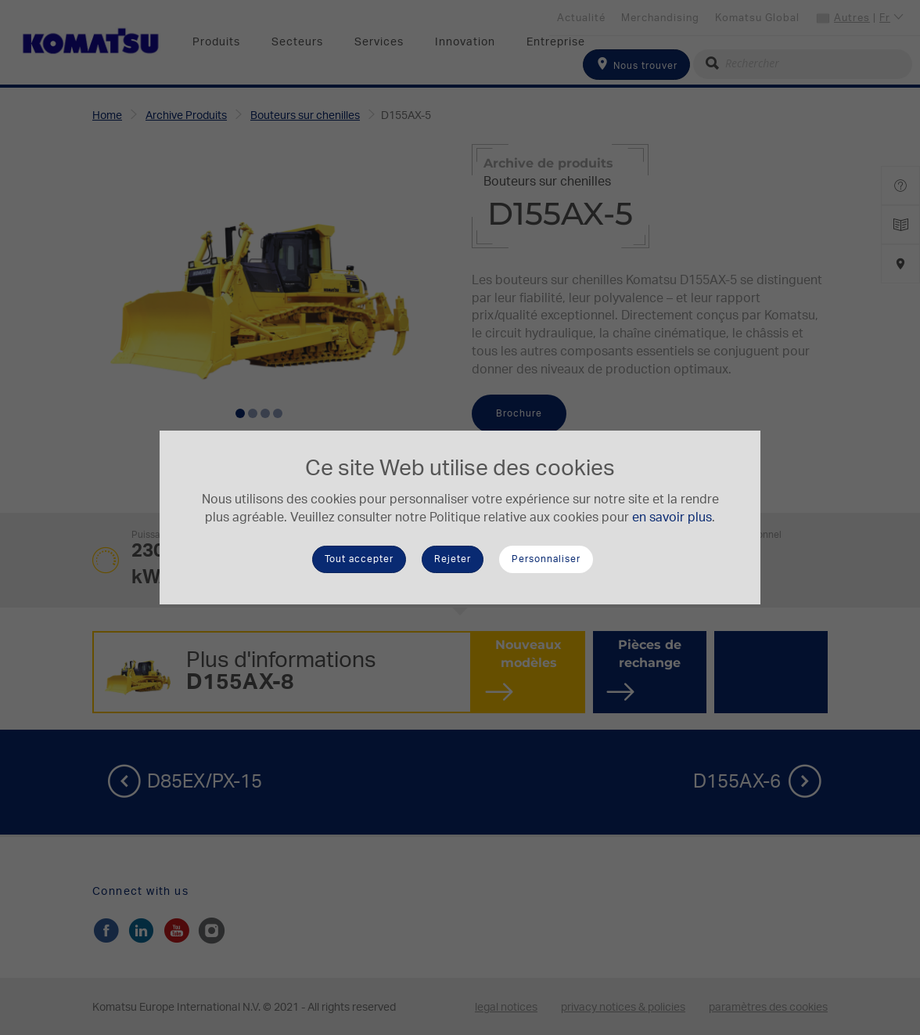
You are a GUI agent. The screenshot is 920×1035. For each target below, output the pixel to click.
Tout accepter (359, 559)
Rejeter (452, 559)
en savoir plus (672, 517)
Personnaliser (546, 559)
